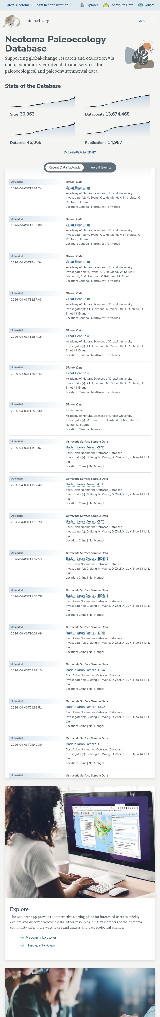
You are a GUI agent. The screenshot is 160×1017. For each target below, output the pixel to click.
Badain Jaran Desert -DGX (85, 670)
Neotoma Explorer (41, 937)
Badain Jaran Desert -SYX (85, 521)
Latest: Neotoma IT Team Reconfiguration (36, 5)
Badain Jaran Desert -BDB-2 (87, 558)
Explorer (88, 5)
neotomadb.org (25, 21)
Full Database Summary (80, 152)
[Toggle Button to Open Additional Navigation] (147, 21)
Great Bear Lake (78, 187)
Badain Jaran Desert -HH (84, 484)
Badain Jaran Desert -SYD (85, 447)
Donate (146, 5)
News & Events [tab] (100, 167)
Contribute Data (118, 5)
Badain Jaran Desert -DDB (85, 633)
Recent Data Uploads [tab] (64, 167)
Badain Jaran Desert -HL (84, 744)
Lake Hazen (74, 410)
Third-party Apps (40, 945)
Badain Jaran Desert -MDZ (85, 707)
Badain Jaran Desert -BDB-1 (87, 595)
